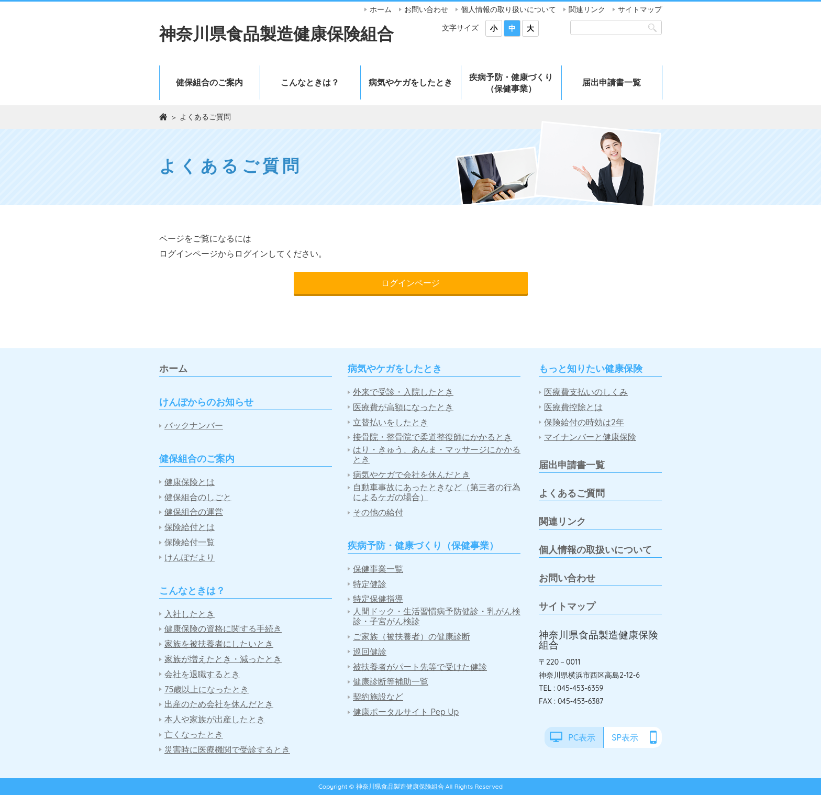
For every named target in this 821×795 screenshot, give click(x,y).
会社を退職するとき (202, 674)
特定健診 (369, 584)
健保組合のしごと (197, 497)
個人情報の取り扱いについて (508, 9)
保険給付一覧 (189, 542)
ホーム (381, 9)
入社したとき (189, 614)
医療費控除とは (573, 407)
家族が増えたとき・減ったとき (223, 659)
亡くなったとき (193, 734)
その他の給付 (378, 512)
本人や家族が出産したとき (214, 719)
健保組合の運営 (193, 512)
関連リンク (587, 9)
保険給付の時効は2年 (584, 422)
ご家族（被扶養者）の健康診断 (411, 637)
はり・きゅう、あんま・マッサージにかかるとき (436, 455)
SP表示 (625, 737)
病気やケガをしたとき (410, 82)
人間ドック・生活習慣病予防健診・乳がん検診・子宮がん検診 (436, 616)
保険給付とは (189, 527)
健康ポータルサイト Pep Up (406, 712)
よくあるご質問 (572, 493)
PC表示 (581, 737)
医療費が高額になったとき (403, 407)
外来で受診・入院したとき (403, 392)
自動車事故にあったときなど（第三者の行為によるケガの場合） (436, 492)
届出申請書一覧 (611, 82)
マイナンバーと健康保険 (590, 437)
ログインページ (410, 283)
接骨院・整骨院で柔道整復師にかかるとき (432, 437)
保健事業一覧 (378, 569)
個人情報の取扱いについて (595, 550)
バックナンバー (193, 425)
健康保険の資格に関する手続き (223, 629)
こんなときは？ (310, 82)
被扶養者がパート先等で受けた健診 (420, 667)
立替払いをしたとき (390, 422)
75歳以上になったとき (206, 689)
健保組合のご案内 (209, 82)
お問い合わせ (426, 9)
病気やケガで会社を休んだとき (411, 475)
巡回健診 (369, 652)
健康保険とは (189, 482)
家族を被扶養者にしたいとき (218, 644)
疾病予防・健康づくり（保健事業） (511, 83)
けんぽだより (189, 557)
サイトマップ (640, 9)
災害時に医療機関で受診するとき (227, 750)
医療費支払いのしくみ (586, 392)
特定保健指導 (378, 599)
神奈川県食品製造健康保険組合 (276, 33)
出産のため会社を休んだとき (218, 704)
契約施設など (378, 697)
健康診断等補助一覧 (390, 682)
